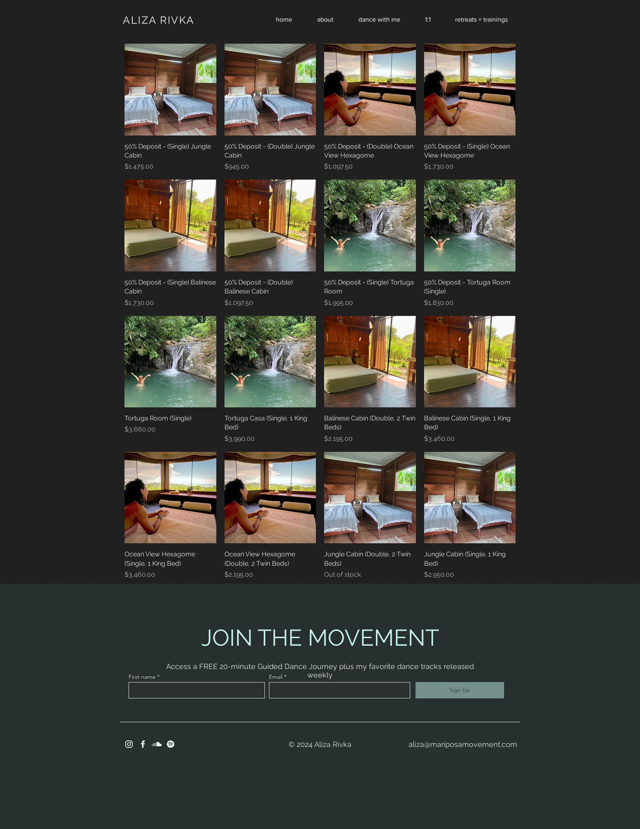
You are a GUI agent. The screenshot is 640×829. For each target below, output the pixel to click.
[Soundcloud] (157, 744)
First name (142, 677)
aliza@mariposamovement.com (463, 744)
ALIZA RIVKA (159, 20)
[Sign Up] (460, 690)
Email (275, 677)
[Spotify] (171, 744)
